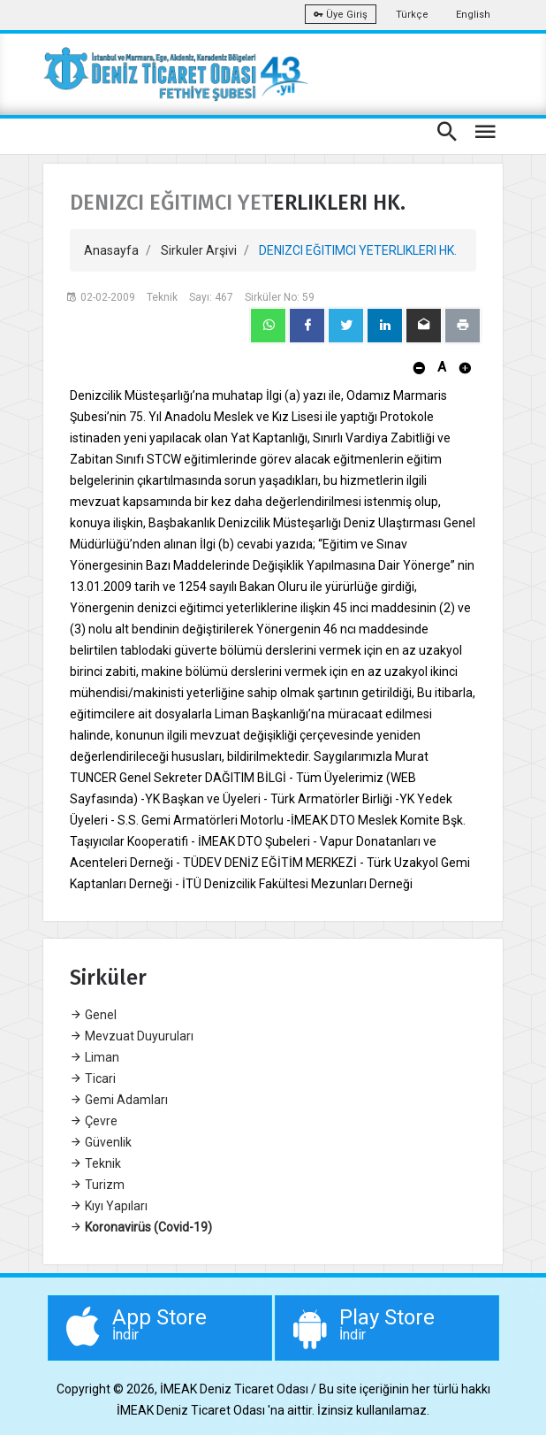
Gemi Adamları (119, 1100)
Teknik (95, 1163)
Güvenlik (101, 1142)
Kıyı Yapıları (109, 1206)
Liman (94, 1057)
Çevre (94, 1121)
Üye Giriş (341, 14)
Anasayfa (111, 250)
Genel (93, 1015)
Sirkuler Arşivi (199, 250)
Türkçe (412, 14)
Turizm (97, 1185)
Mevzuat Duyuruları (131, 1036)
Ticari (93, 1078)
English (473, 14)
